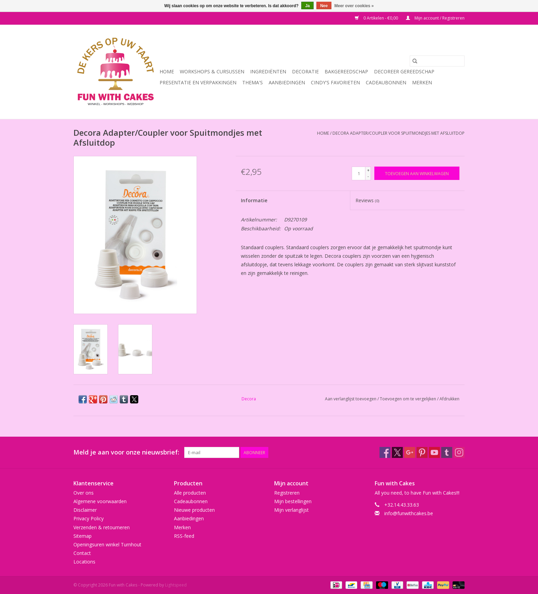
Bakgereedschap (346, 71)
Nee (324, 5)
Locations (84, 561)
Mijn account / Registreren (435, 18)
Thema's (252, 82)
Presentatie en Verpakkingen (198, 82)
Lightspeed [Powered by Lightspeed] (176, 585)
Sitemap (82, 536)
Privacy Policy (88, 518)
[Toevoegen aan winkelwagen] (416, 173)
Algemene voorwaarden (100, 501)
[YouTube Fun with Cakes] (434, 452)
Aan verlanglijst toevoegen (351, 399)
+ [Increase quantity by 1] (368, 170)
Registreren (287, 492)
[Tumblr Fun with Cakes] (446, 452)
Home (167, 71)
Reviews (367, 200)
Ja (307, 5)
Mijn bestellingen (293, 501)
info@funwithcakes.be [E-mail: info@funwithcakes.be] (408, 513)
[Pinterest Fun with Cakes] (422, 452)
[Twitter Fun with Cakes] (397, 452)
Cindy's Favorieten (335, 82)
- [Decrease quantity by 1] (368, 176)
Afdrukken (449, 399)
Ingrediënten (268, 71)
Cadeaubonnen (386, 82)
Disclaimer (85, 510)
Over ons (83, 492)
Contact (82, 553)
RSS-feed (184, 536)
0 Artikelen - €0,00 (377, 18)
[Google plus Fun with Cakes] (409, 452)
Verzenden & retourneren (101, 527)
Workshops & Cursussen (212, 71)
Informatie (254, 200)
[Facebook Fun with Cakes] (384, 452)
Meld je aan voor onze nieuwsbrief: (126, 452)
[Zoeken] (437, 61)
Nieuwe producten (194, 510)
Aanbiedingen (287, 82)
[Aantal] (358, 173)
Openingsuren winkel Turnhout (107, 544)
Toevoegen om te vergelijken (408, 399)
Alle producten (190, 492)
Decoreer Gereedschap (404, 71)
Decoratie (305, 71)
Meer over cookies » (354, 5)
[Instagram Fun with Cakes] (459, 452)
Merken (422, 82)
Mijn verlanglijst (291, 510)
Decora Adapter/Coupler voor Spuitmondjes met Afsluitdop (398, 133)
